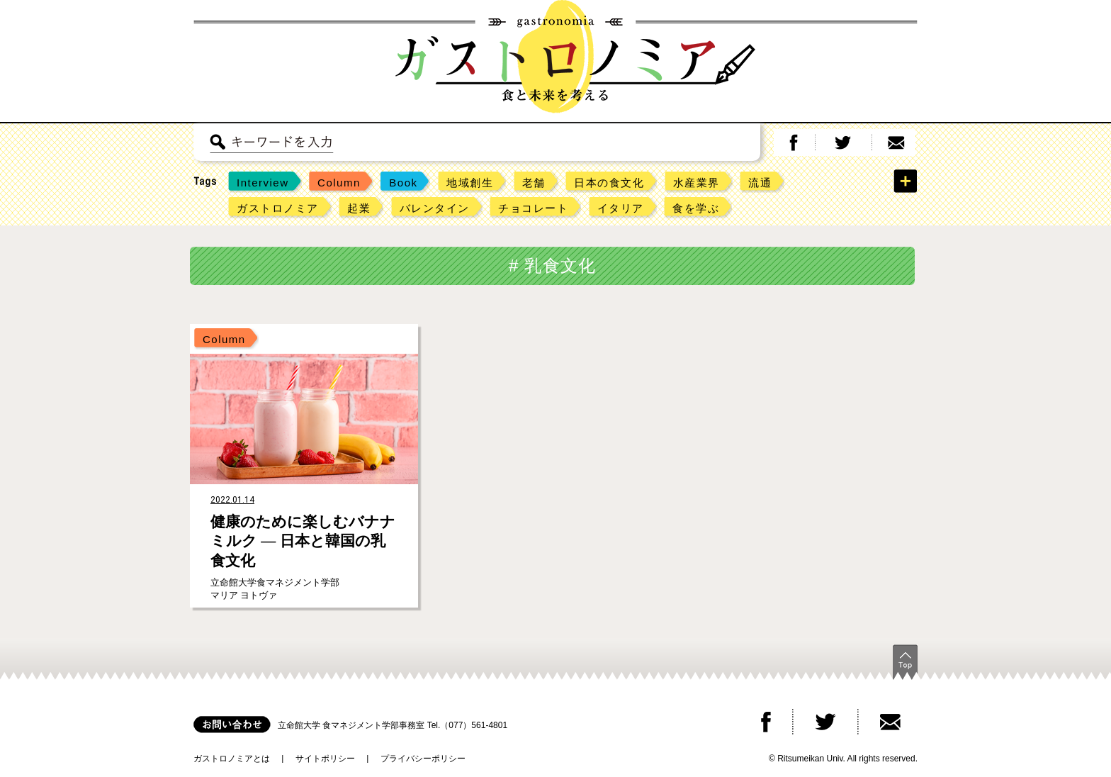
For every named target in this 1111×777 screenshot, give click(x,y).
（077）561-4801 (473, 725)
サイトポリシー (325, 759)
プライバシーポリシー (423, 759)
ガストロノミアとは (231, 759)
